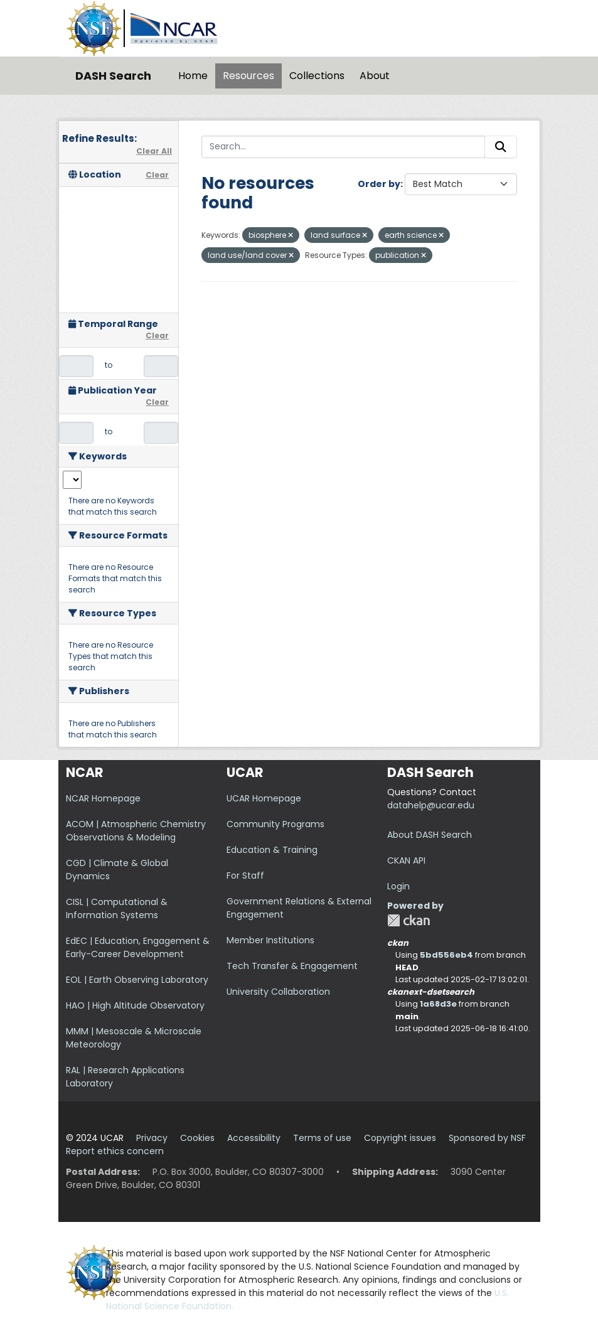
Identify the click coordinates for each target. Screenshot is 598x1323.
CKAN (408, 920)
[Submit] (500, 147)
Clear (157, 174)
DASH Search (113, 75)
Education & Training (272, 850)
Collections (316, 75)
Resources (248, 75)
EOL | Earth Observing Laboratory (137, 979)
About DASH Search (429, 834)
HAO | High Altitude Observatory (135, 1005)
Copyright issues (400, 1138)
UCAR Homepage (264, 798)
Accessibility (253, 1138)
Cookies (197, 1138)
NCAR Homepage (103, 798)
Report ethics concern (115, 1151)
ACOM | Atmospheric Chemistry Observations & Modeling (136, 831)
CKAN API (406, 860)
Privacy (152, 1138)
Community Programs (275, 824)
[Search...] (343, 147)
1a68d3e (438, 1004)
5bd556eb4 (446, 955)
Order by (379, 184)
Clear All (154, 151)
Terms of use (322, 1138)
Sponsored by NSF (487, 1138)
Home (193, 75)
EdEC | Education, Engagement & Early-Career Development (138, 947)
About (375, 75)
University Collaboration (278, 991)
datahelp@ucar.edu (430, 805)
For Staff (245, 875)
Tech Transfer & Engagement (292, 966)
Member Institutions (270, 940)
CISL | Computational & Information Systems (117, 908)
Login (398, 886)
